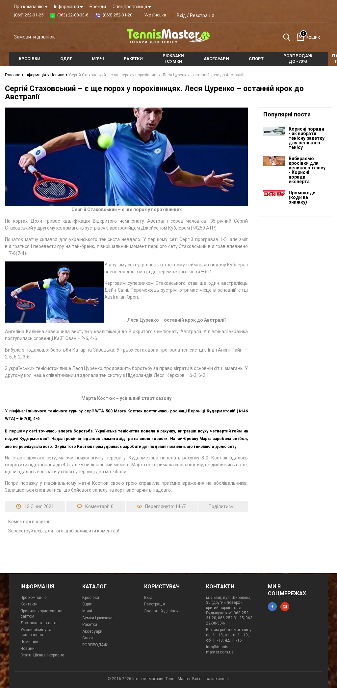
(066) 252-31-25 (28, 14)
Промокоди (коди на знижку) (302, 197)
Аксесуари (92, 631)
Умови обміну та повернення (35, 632)
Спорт (87, 638)
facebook (272, 606)
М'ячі (87, 611)
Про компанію (30, 6)
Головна (14, 75)
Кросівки (90, 597)
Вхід (181, 15)
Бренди (98, 6)
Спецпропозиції (132, 6)
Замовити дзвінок (34, 37)
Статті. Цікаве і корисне (42, 655)
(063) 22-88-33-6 (72, 14)
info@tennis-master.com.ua (220, 649)
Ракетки (89, 624)
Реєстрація (202, 15)
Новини (59, 75)
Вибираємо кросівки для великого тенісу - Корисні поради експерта (307, 170)
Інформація (68, 6)
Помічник (29, 641)
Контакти (29, 604)
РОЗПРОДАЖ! (95, 645)
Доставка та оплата (39, 623)
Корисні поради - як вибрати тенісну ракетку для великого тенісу (306, 138)
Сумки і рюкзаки (97, 618)
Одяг (87, 604)
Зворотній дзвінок (161, 611)
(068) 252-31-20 (117, 14)
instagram (284, 606)
